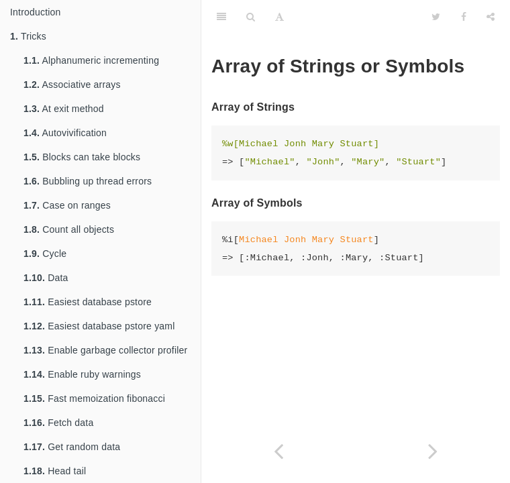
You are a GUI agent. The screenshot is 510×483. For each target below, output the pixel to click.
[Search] (250, 17)
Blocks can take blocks (81, 157)
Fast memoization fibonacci (94, 398)
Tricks (28, 36)
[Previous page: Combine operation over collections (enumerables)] (278, 451)
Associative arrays (72, 84)
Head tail (54, 471)
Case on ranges (67, 205)
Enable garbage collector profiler (105, 350)
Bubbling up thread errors (87, 181)
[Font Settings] (279, 17)
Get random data (71, 446)
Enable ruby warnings (82, 374)
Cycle (44, 253)
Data (45, 277)
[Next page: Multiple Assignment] (433, 451)
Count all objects (68, 229)
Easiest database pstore (87, 302)
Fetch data (58, 422)
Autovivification (65, 132)
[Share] (490, 17)
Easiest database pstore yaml (99, 326)
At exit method (63, 108)
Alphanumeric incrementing (91, 60)
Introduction (35, 12)
